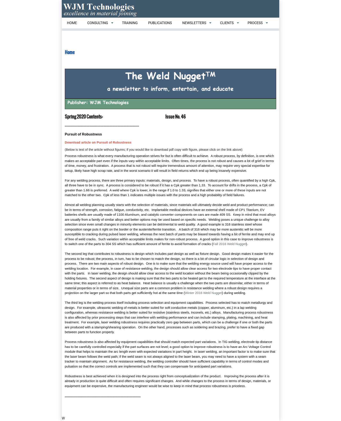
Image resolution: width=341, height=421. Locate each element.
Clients (227, 23)
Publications (160, 23)
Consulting (97, 23)
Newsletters (194, 23)
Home (72, 23)
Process (255, 23)
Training (130, 23)
